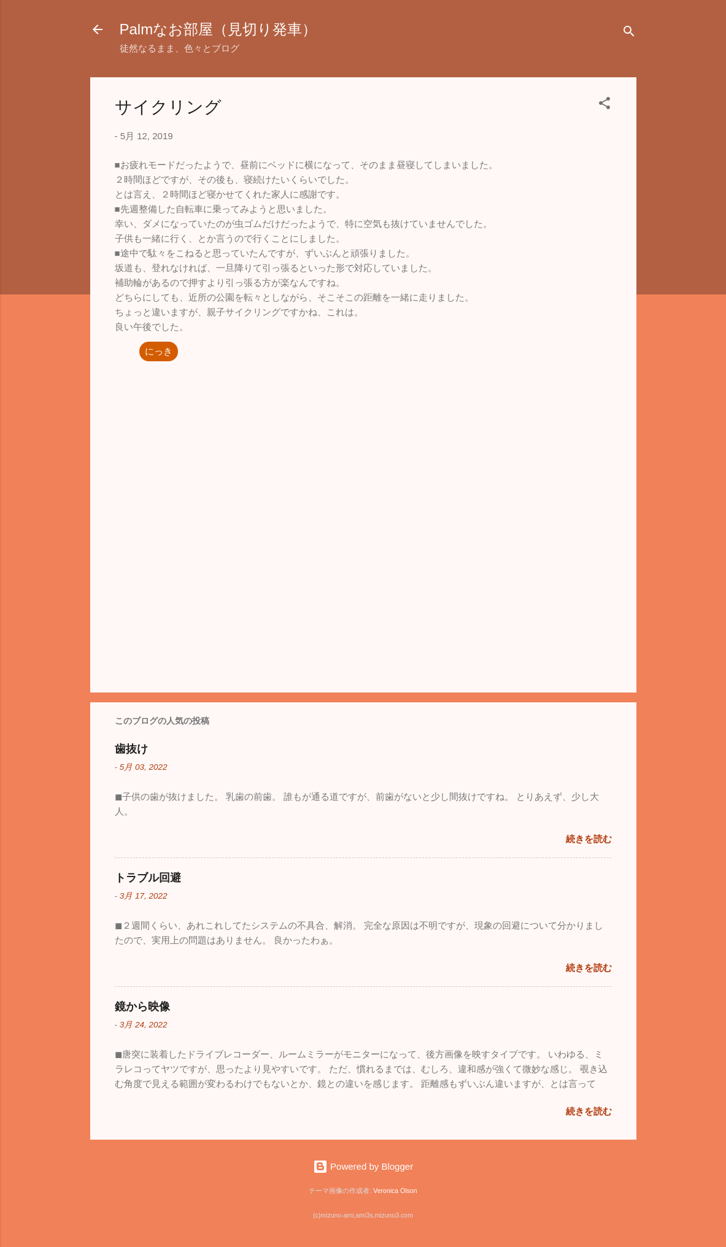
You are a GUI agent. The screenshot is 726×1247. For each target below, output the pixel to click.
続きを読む (589, 839)
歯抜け (131, 749)
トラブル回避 (148, 878)
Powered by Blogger (363, 1166)
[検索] (629, 33)
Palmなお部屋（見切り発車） (218, 29)
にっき (158, 351)
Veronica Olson (395, 1190)
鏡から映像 (142, 1006)
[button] (604, 105)
